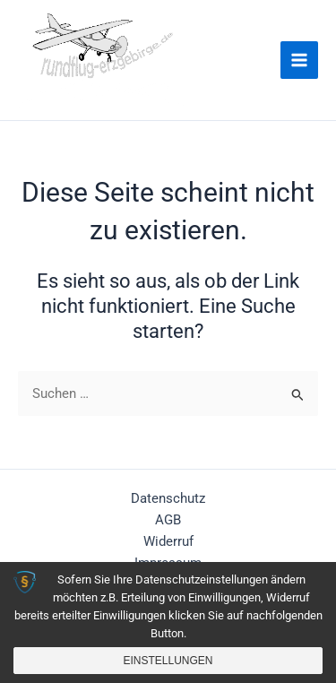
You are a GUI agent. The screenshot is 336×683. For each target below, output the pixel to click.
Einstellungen (167, 660)
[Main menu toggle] (299, 60)
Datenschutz (168, 498)
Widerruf (168, 541)
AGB (168, 520)
